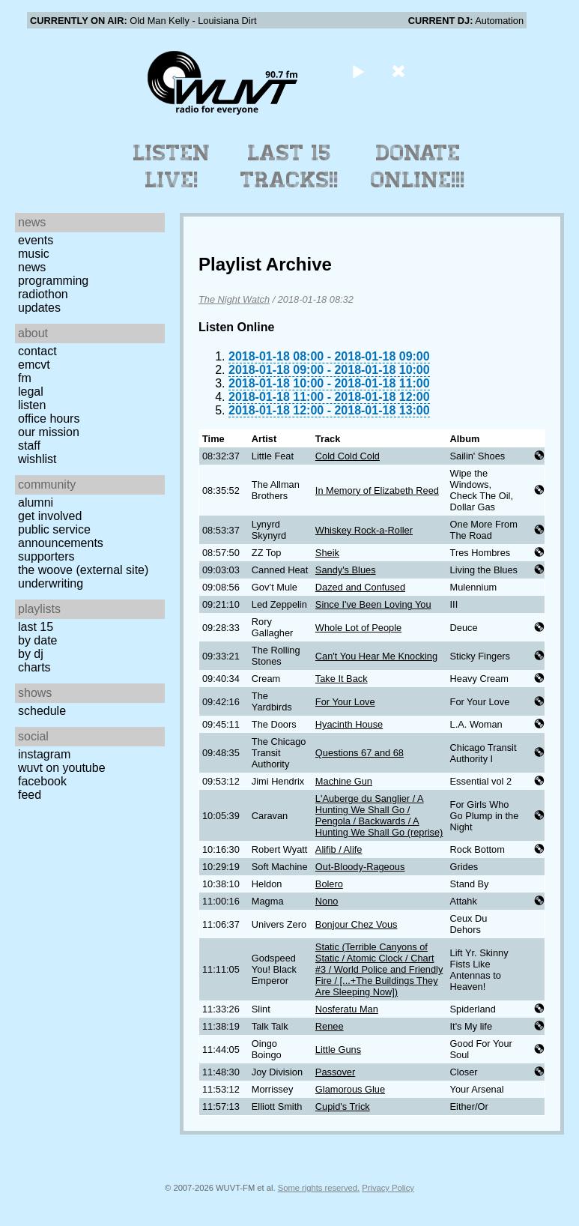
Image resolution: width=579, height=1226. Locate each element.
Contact (37, 351)
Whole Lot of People (358, 627)
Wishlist (37, 459)
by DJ (30, 653)
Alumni (35, 502)
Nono (327, 901)
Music (33, 253)
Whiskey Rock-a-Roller (364, 530)
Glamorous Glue (350, 1089)
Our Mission (48, 432)
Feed (29, 794)
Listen (32, 405)
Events (35, 240)
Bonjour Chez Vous (356, 924)
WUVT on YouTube (62, 767)
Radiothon (43, 294)
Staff (29, 445)
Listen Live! (171, 166)
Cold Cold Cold (347, 456)
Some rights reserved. (319, 1187)
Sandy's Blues (345, 570)
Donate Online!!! (418, 166)
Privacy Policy (388, 1187)
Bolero (329, 884)
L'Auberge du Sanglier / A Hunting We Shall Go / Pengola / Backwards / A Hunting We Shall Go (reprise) (379, 815)
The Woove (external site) (83, 570)
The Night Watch (234, 299)
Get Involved (50, 516)
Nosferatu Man (346, 1009)
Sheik (327, 552)
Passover (335, 1072)
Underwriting (50, 583)
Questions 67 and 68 (359, 752)
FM (24, 378)
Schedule (42, 710)
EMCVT (34, 364)
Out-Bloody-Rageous (360, 866)
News (32, 267)
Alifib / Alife (339, 849)
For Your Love (345, 701)
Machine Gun (343, 781)
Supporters (46, 556)
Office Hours (48, 418)
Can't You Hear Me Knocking (376, 656)
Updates (39, 307)
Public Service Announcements (60, 536)
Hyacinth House (349, 724)
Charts (34, 667)
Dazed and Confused (360, 587)
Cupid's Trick (342, 1106)
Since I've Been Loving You (373, 604)
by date (37, 640)
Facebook (42, 781)
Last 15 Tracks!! (289, 166)
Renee (329, 1026)
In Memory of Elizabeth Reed (377, 490)
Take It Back (341, 678)
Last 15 (35, 626)
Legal (30, 391)
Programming (53, 280)
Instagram (44, 754)
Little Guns (338, 1049)
